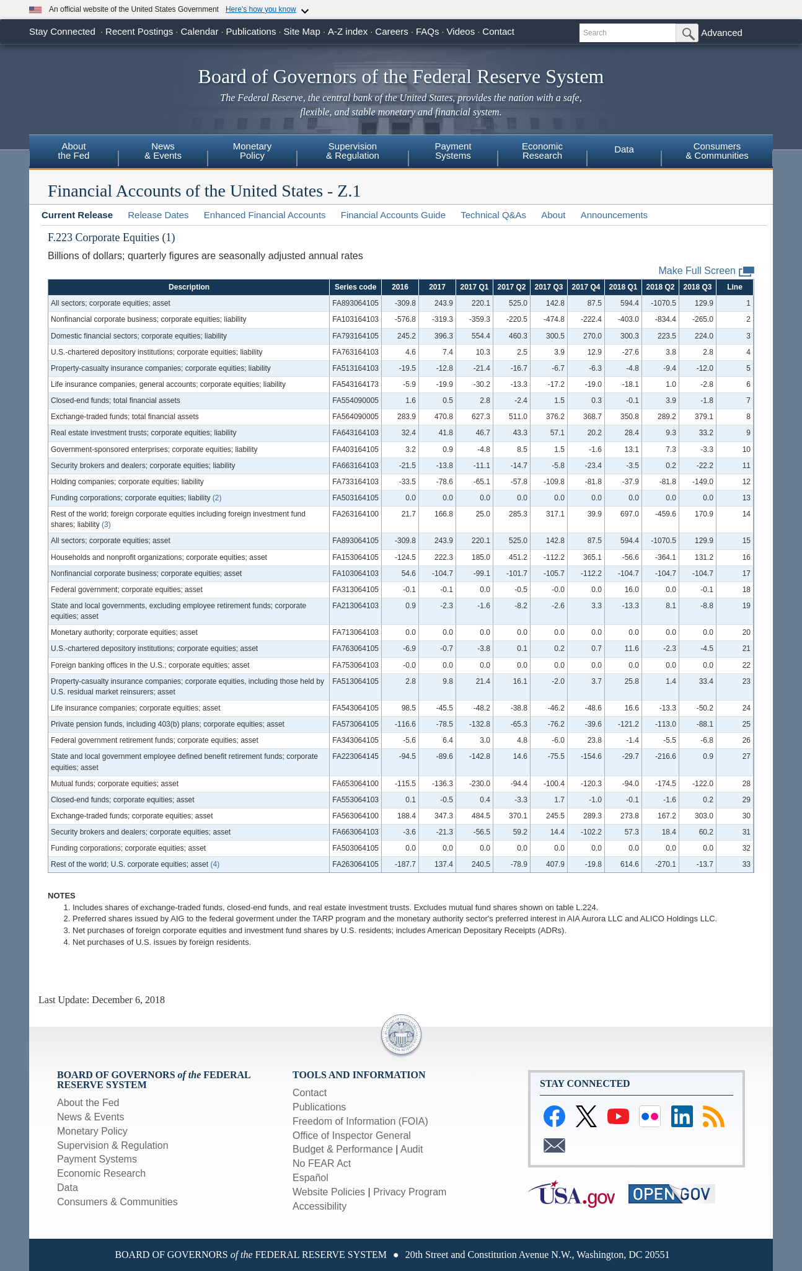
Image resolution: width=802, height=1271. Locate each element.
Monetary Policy (92, 1131)
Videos (461, 31)
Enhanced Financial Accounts (265, 215)
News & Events (90, 1117)
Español (310, 1177)
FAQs (427, 31)
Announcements (614, 215)
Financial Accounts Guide (393, 215)
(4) (214, 864)
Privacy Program (409, 1192)
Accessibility (319, 1206)
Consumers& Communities (717, 151)
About (553, 215)
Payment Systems (97, 1159)
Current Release (77, 215)
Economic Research (101, 1173)
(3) (106, 524)
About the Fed (88, 1102)
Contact (498, 31)
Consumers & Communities (117, 1202)
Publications (251, 31)
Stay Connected (62, 31)
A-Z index (348, 31)
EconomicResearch (542, 151)
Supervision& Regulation (352, 151)
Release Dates (158, 215)
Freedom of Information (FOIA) (360, 1121)
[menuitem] (73, 152)
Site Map (302, 31)
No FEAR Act (322, 1163)
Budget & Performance (343, 1149)
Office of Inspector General (352, 1135)
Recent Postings (139, 31)
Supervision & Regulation (113, 1145)
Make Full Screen (707, 271)
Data (624, 149)
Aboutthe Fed (74, 151)
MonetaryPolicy (252, 151)
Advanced (722, 32)
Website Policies (329, 1192)
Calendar (200, 31)
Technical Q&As (493, 215)
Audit (411, 1149)
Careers (391, 31)
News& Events (163, 151)
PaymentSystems (452, 151)
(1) (168, 237)
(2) (217, 498)
